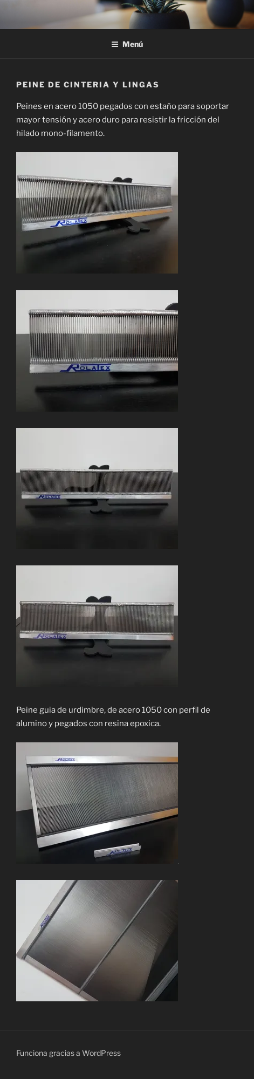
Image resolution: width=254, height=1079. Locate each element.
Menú (127, 44)
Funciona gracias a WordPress (68, 1052)
